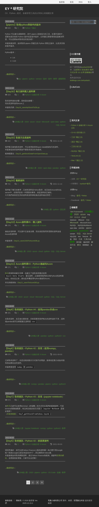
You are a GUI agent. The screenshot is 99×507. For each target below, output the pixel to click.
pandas (56, 168)
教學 (55, 79)
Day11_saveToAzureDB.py (28, 282)
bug (88, 214)
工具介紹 (87, 239)
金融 (59, 472)
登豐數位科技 (79, 500)
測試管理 (86, 242)
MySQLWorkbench (85, 225)
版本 (45, 79)
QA (91, 231)
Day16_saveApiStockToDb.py (28, 107)
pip (19, 79)
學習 (75, 239)
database (73, 220)
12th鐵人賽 (18, 122)
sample (72, 234)
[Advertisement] (84, 40)
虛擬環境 (62, 79)
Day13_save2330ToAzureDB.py (27, 241)
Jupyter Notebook (32, 428)
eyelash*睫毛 (85, 184)
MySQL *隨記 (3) (78, 151)
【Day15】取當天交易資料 (18, 137)
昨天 (8, 406)
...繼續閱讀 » (10, 74)
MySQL (73, 225)
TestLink (85, 236)
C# (71, 217)
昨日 (7, 273)
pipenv (25, 79)
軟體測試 (86, 245)
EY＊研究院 (14, 8)
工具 (80, 239)
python (31, 79)
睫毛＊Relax (82, 196)
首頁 (71, 2)
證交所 (63, 209)
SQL (53, 251)
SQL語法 (73, 236)
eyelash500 (86, 67)
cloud (38, 122)
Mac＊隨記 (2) (77, 160)
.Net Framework (76, 212)
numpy (34, 384)
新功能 (78, 242)
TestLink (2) (76, 156)
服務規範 (8, 500)
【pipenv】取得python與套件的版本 (23, 25)
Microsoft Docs (85, 223)
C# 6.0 (77, 217)
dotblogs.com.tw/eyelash (80, 80)
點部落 (62, 2)
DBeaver (81, 220)
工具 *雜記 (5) (77, 137)
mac (87, 220)
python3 (58, 336)
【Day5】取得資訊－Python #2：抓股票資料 (27, 441)
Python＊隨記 (30, 28)
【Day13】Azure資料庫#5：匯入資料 (23, 222)
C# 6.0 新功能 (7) (78, 132)
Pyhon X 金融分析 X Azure (35, 95)
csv (64, 336)
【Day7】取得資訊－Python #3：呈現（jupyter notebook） (34, 396)
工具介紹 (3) (76, 146)
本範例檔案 (11, 414)
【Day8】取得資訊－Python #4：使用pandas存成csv (31, 309)
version (39, 79)
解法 (79, 245)
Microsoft (45, 122)
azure (32, 122)
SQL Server (61, 125)
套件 (50, 79)
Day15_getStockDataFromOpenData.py (32, 154)
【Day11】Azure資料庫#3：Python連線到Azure (29, 264)
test (79, 236)
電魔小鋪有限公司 (55, 500)
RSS (81, 2)
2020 (27, 122)
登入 (89, 2)
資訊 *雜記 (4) (77, 142)
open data (55, 122)
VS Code (51, 472)
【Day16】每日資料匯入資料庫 (20, 91)
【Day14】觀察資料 (14, 180)
